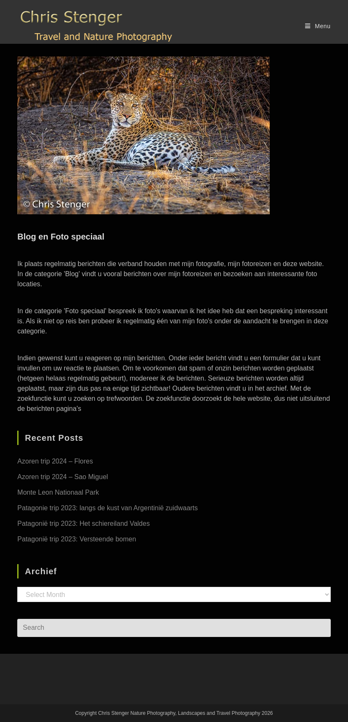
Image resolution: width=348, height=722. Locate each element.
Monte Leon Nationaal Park (58, 492)
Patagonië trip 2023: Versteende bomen (76, 539)
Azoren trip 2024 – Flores (55, 461)
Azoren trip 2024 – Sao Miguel (62, 476)
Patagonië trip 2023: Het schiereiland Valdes (83, 523)
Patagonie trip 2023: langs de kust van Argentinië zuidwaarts (107, 508)
